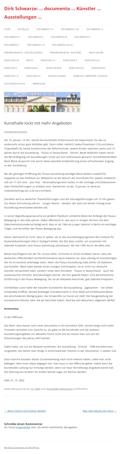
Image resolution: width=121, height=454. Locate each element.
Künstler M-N (53, 68)
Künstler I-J (10, 68)
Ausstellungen (57, 75)
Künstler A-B (11, 60)
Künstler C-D (48, 60)
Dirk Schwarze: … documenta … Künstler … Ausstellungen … (52, 12)
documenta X (35, 36)
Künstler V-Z (33, 75)
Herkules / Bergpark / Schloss (90, 75)
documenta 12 (95, 29)
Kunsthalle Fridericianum (60, 388)
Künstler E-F (70, 60)
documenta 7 (12, 44)
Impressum (39, 83)
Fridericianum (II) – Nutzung (65, 52)
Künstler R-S (99, 68)
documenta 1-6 (35, 44)
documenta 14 (45, 29)
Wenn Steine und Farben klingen (25, 411)
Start (7, 29)
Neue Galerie (96, 52)
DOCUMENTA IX (59, 36)
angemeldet (23, 427)
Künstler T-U (11, 75)
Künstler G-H (92, 60)
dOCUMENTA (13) (70, 29)
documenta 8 (82, 36)
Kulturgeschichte (14, 83)
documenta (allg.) (62, 44)
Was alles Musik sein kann (100, 411)
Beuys (29, 60)
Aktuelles (23, 29)
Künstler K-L (32, 68)
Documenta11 (12, 36)
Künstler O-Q (76, 68)
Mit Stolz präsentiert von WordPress (21, 447)
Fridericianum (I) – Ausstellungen (23, 52)
